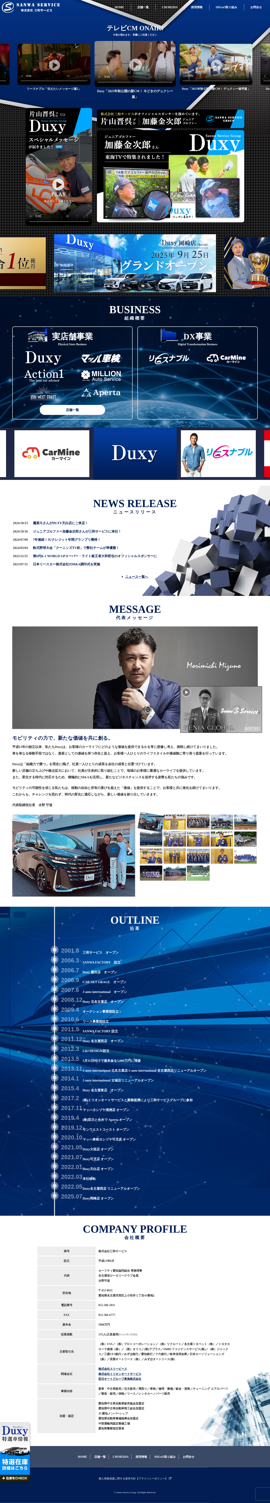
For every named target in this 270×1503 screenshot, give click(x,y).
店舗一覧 (72, 410)
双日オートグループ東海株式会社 (119, 1378)
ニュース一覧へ (135, 576)
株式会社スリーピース (112, 1368)
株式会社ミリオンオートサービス (119, 1374)
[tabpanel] (135, 71)
